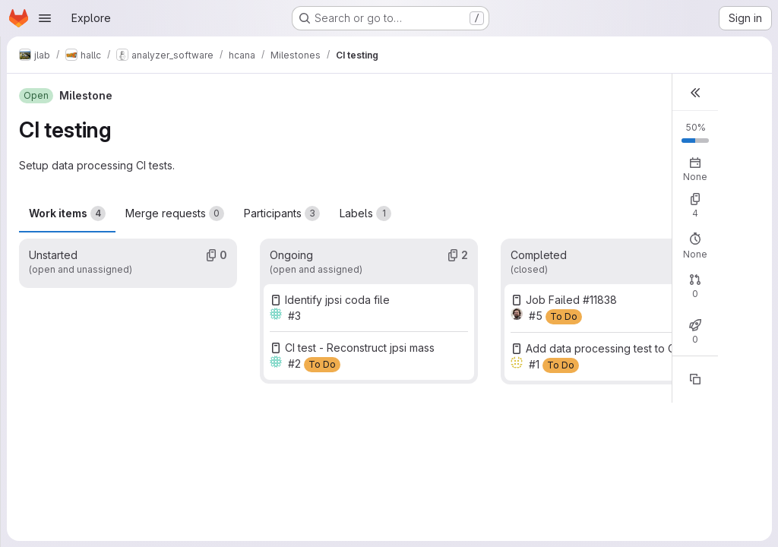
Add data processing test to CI (602, 348)
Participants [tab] (282, 213)
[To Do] (322, 364)
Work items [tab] (67, 213)
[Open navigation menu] (45, 18)
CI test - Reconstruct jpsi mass (360, 347)
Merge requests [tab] (174, 213)
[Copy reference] (695, 379)
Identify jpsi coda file (337, 299)
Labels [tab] (365, 213)
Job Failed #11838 (571, 299)
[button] (695, 92)
